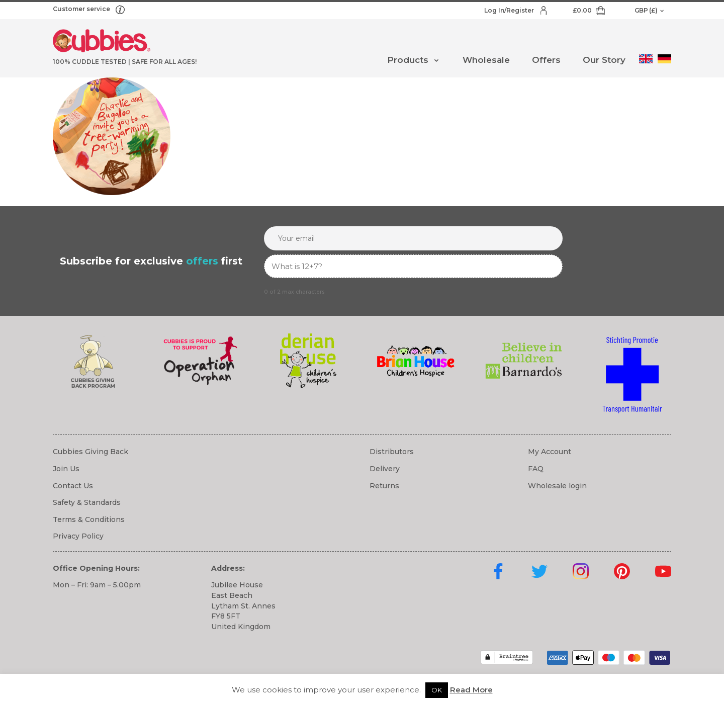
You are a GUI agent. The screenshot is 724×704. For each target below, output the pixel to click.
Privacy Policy (78, 536)
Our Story (604, 60)
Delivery (385, 468)
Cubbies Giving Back (90, 451)
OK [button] (436, 690)
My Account (549, 451)
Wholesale (486, 60)
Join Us (66, 468)
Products (407, 60)
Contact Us (73, 485)
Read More (471, 689)
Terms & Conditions (89, 519)
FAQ (536, 468)
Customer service (82, 9)
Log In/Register (509, 10)
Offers (546, 60)
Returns (384, 485)
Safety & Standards (87, 502)
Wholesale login (557, 485)
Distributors (392, 451)
